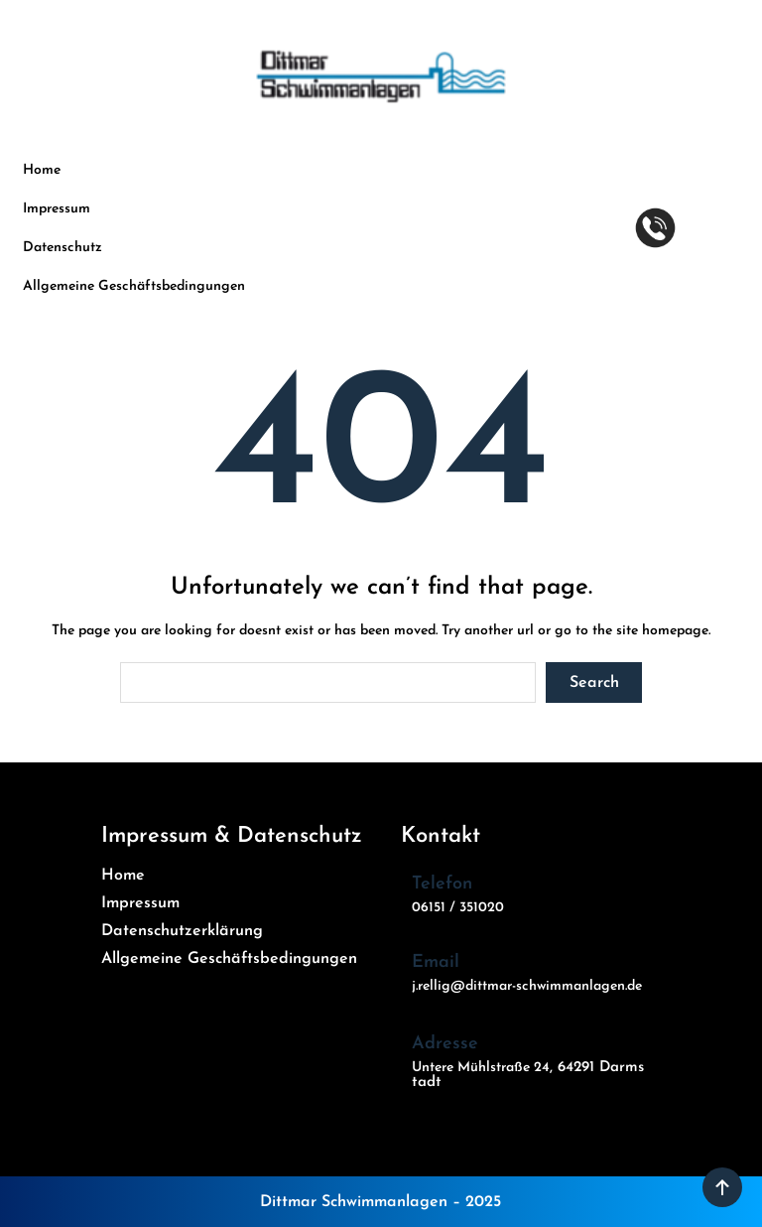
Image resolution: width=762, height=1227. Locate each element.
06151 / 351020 (458, 907)
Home (42, 170)
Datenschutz (62, 247)
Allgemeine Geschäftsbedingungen (134, 286)
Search (594, 683)
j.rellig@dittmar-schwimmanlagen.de (527, 986)
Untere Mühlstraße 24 (481, 1067)
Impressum (56, 209)
